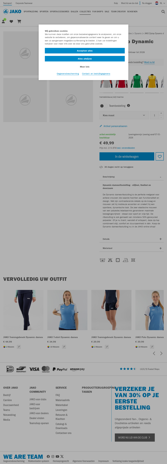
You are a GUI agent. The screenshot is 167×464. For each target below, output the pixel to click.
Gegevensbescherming (68, 73)
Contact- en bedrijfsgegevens (96, 73)
